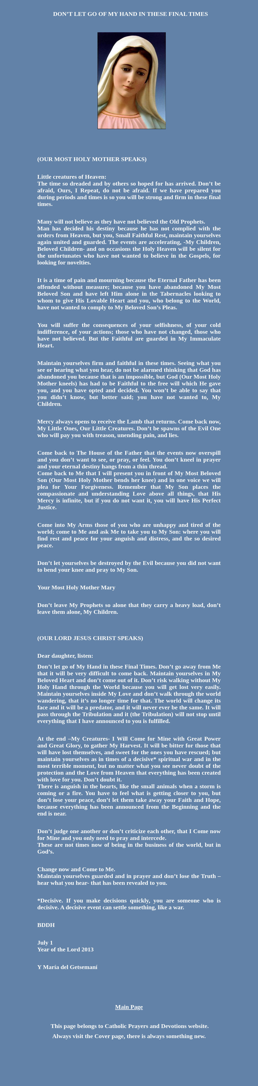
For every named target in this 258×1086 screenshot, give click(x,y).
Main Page (129, 1007)
